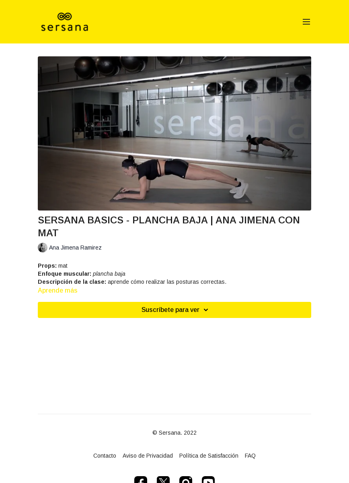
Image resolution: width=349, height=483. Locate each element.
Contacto (104, 455)
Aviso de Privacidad (148, 455)
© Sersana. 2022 (174, 433)
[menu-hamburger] (306, 22)
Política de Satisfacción (208, 455)
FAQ (250, 455)
